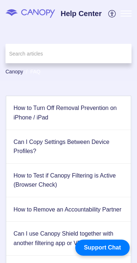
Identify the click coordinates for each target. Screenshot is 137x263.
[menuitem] (112, 13)
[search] (68, 53)
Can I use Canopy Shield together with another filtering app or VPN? (63, 238)
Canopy (14, 72)
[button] (112, 13)
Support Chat (102, 247)
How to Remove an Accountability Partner (67, 209)
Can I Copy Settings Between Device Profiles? (61, 147)
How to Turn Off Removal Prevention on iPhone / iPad (65, 113)
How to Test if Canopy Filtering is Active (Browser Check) (65, 180)
